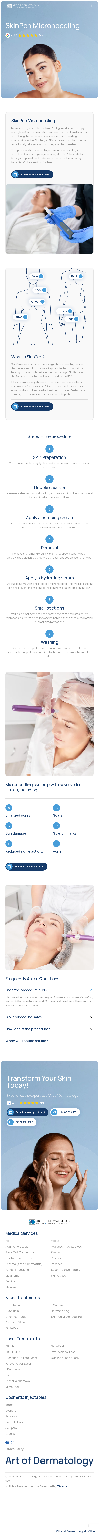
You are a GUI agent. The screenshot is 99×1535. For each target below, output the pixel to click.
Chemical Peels (15, 1317)
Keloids (10, 1281)
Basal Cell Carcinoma (19, 1252)
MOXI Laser (12, 1369)
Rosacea (56, 1264)
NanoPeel (57, 1346)
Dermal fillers (14, 1422)
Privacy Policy (14, 1449)
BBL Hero (11, 1346)
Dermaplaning (60, 1311)
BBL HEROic (13, 1352)
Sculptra (11, 1428)
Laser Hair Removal (17, 1381)
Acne (8, 1241)
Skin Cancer (59, 1275)
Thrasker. (63, 1486)
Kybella (10, 1434)
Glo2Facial (12, 1311)
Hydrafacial (12, 1305)
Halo (8, 1375)
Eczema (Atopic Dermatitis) (23, 1264)
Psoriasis (57, 1252)
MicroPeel (12, 1387)
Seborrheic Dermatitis (65, 1270)
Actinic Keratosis (16, 1246)
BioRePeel (12, 1328)
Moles (55, 1241)
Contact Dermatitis (18, 1258)
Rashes (56, 1258)
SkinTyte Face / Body (65, 1358)
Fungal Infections (17, 1270)
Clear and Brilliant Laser (21, 1358)
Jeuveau (11, 1416)
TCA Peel (57, 1305)
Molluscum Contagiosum (67, 1246)
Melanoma (12, 1275)
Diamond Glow (15, 1322)
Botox (9, 1405)
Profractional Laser (63, 1352)
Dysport (10, 1410)
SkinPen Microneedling (66, 1317)
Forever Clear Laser (18, 1364)
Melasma (11, 1287)
